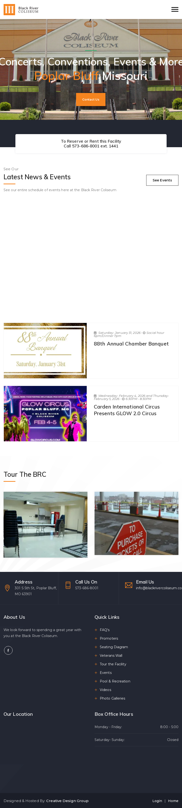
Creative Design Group (67, 800)
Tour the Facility (113, 664)
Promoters (109, 638)
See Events (162, 180)
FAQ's (105, 630)
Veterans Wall (111, 655)
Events (106, 673)
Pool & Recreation (115, 681)
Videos (105, 690)
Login (157, 801)
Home (173, 801)
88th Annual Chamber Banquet (131, 344)
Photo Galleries (112, 698)
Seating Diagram (114, 647)
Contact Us (90, 99)
